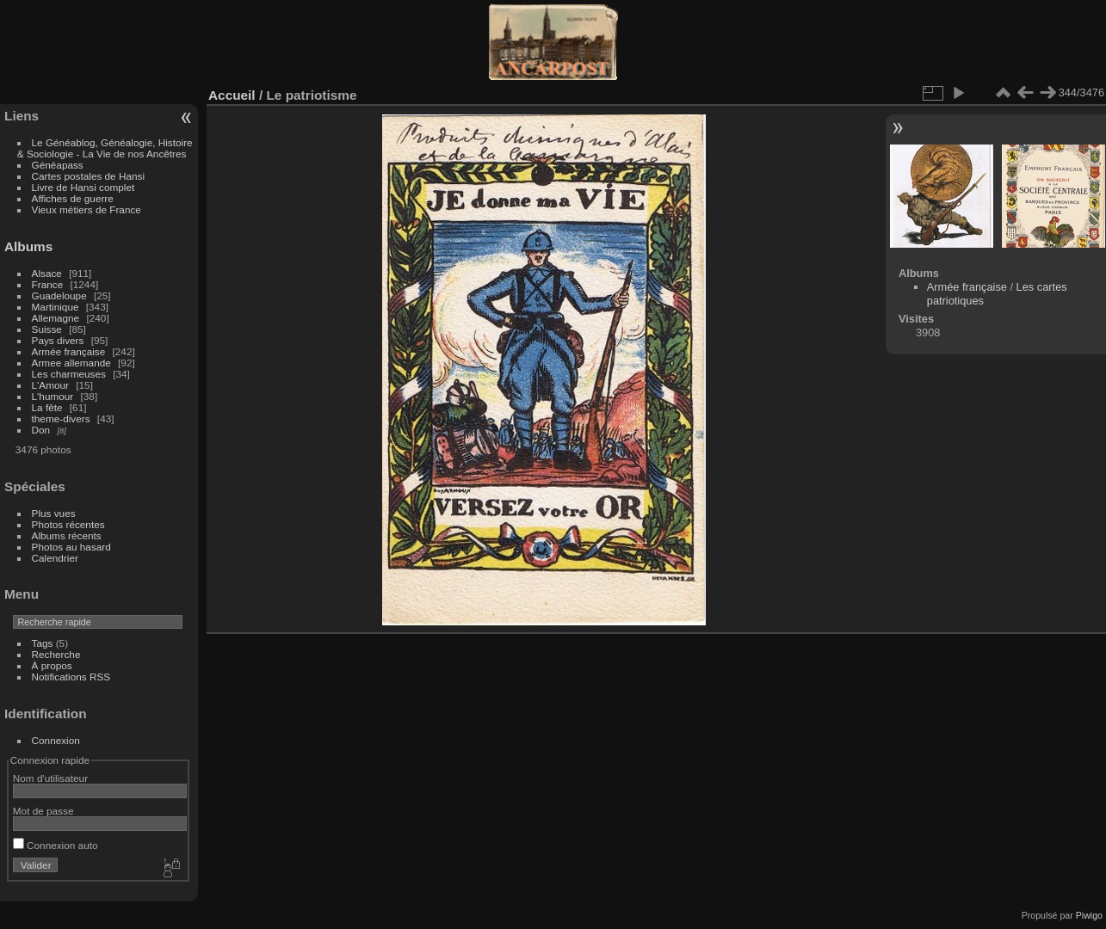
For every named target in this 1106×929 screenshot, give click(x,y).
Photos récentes (68, 524)
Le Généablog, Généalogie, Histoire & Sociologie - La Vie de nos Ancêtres (105, 148)
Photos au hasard (71, 546)
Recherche (56, 654)
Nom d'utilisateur (50, 778)
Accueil (232, 95)
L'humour (53, 396)
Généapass (57, 164)
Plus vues (54, 513)
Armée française (69, 351)
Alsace (47, 273)
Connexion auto (55, 845)
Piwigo (1089, 915)
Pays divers (58, 340)
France (48, 284)
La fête (47, 407)
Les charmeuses (69, 373)
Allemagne (56, 317)
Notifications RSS (71, 676)
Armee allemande (71, 362)
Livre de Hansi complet (83, 187)
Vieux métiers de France (86, 209)
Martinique (55, 306)
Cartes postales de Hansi (88, 175)
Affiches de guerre (73, 198)
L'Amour (50, 385)
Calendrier (55, 557)
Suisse (47, 329)
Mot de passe (43, 810)
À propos (52, 665)
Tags (42, 643)
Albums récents (67, 535)
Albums (28, 246)
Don (41, 429)
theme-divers (61, 418)
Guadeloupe (59, 295)
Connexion (56, 740)
